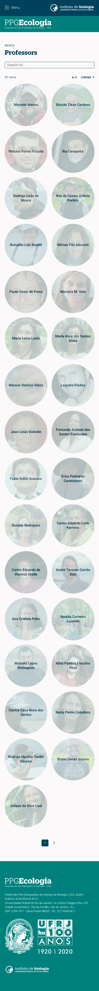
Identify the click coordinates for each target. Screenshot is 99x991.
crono (86, 77)
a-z (74, 77)
